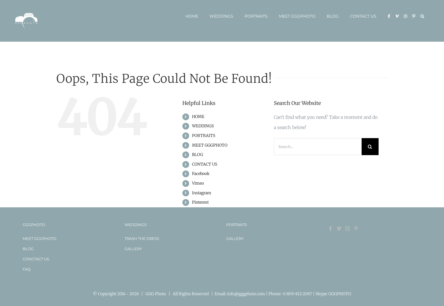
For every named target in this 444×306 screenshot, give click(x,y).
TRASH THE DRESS (142, 238)
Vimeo (198, 183)
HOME (198, 116)
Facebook (201, 173)
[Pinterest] (356, 228)
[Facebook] (330, 228)
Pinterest (200, 202)
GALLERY (133, 248)
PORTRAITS (203, 135)
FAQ (27, 269)
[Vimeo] (339, 228)
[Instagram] (347, 228)
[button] (422, 16)
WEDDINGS (203, 125)
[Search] (370, 146)
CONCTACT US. (36, 259)
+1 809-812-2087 (297, 293)
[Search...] (318, 146)
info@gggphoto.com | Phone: (254, 293)
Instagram (201, 192)
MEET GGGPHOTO (209, 145)
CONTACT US (204, 164)
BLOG (197, 154)
